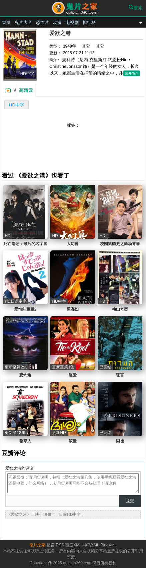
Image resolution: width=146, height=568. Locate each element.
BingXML (109, 545)
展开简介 (131, 73)
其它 (86, 46)
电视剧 (72, 22)
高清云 (26, 90)
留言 (51, 545)
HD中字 (16, 104)
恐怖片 (42, 22)
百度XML (73, 545)
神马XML (91, 545)
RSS (60, 545)
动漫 (57, 22)
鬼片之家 (73, 9)
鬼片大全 (23, 22)
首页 (6, 22)
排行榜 (89, 22)
